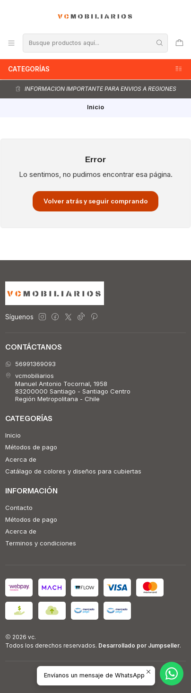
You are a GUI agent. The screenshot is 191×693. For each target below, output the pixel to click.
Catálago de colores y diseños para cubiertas (73, 471)
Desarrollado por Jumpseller (139, 645)
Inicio (13, 435)
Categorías (95, 69)
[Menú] (11, 43)
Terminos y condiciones (40, 543)
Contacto (19, 507)
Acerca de (20, 459)
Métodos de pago (31, 447)
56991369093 (30, 364)
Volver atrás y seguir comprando (95, 201)
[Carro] (179, 43)
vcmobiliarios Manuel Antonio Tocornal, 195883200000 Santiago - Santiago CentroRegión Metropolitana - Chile (67, 387)
